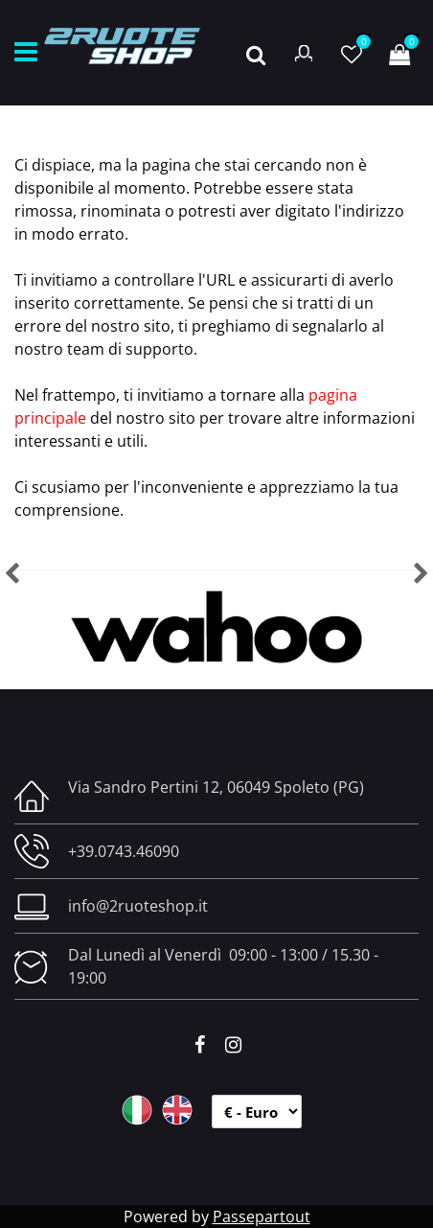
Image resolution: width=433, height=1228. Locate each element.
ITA (137, 1110)
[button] (256, 53)
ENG (177, 1110)
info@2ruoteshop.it (138, 905)
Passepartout (261, 1216)
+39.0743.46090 (123, 851)
